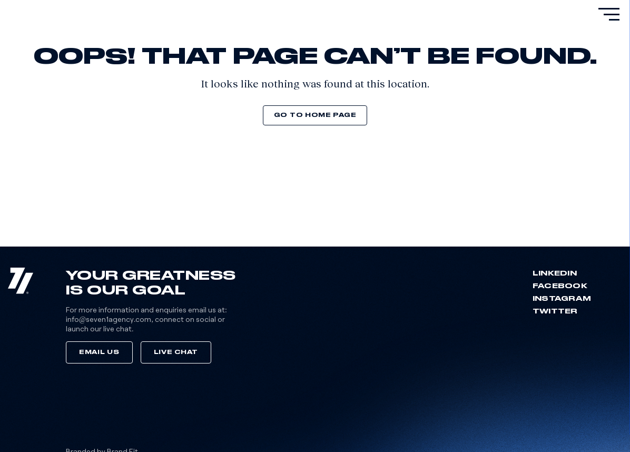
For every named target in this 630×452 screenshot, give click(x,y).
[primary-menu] (608, 14)
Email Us (99, 352)
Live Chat (176, 352)
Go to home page (315, 115)
